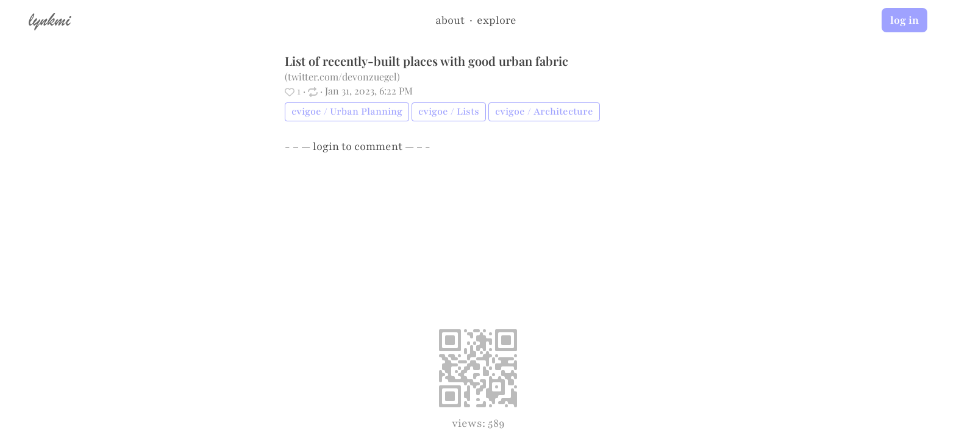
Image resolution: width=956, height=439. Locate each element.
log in (904, 20)
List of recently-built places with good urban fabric (426, 60)
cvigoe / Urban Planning (346, 111)
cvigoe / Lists (448, 111)
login (326, 146)
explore (496, 20)
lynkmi (49, 19)
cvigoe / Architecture (544, 111)
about (450, 20)
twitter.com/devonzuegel (342, 76)
